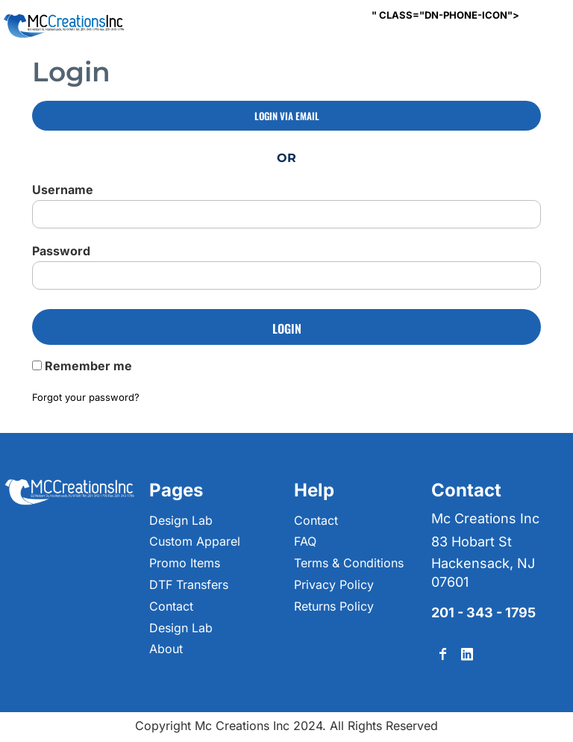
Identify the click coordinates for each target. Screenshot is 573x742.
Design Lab (181, 520)
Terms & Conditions (349, 562)
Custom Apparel (194, 541)
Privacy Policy (334, 584)
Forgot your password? (86, 397)
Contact (171, 606)
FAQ (305, 541)
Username (62, 189)
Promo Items (184, 562)
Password (61, 250)
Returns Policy (334, 606)
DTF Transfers (188, 584)
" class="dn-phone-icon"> (445, 15)
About (166, 648)
